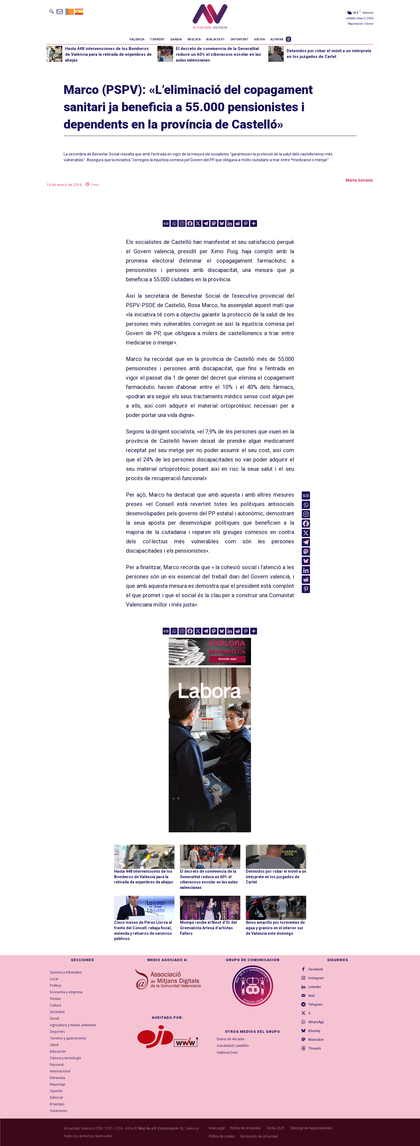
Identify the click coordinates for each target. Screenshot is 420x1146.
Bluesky (314, 1031)
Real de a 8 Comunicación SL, (161, 1128)
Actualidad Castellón (233, 1046)
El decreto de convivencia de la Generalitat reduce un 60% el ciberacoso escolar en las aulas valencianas (218, 54)
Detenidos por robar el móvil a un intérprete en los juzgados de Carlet (276, 876)
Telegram (315, 1004)
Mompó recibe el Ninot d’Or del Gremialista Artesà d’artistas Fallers (208, 927)
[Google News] (166, 223)
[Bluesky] (221, 223)
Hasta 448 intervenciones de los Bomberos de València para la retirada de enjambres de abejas (108, 54)
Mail (311, 996)
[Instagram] (182, 223)
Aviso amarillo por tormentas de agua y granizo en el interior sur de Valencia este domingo (275, 927)
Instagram (316, 978)
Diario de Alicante (230, 1039)
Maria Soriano (359, 180)
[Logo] (210, 17)
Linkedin (314, 987)
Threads (314, 1048)
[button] (52, 11)
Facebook (315, 969)
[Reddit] (237, 223)
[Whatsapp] (174, 223)
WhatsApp (316, 1022)
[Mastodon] (213, 223)
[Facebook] (190, 223)
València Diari (227, 1052)
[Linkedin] (229, 223)
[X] (198, 223)
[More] (253, 223)
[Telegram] (205, 223)
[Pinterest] (245, 223)
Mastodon (316, 1040)
